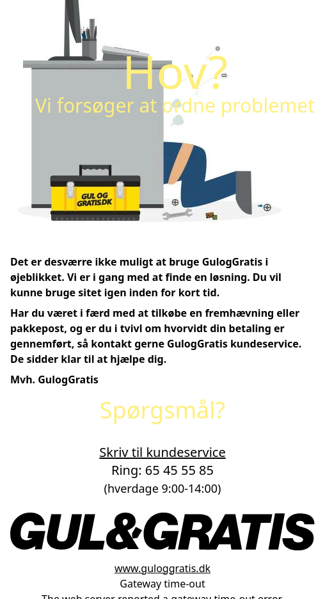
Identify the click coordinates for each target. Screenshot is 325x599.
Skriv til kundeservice (162, 452)
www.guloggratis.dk (162, 568)
